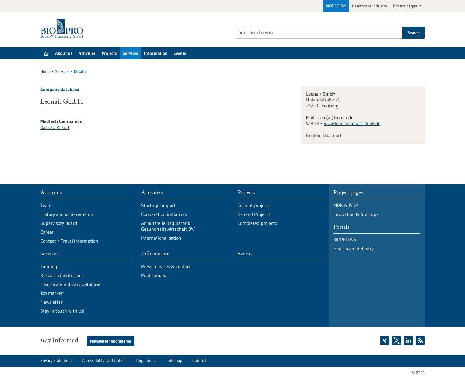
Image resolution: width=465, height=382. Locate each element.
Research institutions (62, 275)
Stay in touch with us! (62, 311)
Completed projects (257, 223)
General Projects (253, 214)
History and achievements (66, 214)
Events (179, 53)
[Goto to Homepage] (63, 29)
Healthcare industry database (70, 284)
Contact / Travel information (69, 241)
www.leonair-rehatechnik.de (352, 123)
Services (130, 53)
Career (47, 232)
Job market (51, 293)
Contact (199, 360)
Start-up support (158, 205)
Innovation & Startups (355, 214)
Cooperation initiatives (164, 214)
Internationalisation (161, 238)
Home (45, 71)
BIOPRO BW (336, 6)
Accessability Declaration (104, 360)
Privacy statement (56, 360)
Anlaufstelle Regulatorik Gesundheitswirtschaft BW (168, 226)
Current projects (253, 205)
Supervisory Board (58, 223)
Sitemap (175, 360)
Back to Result (54, 127)
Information (156, 53)
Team (46, 205)
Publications (153, 275)
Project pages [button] (405, 6)
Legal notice (146, 360)
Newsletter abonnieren (110, 341)
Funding (48, 266)
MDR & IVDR (346, 205)
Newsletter (51, 302)
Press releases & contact (166, 266)
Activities (87, 53)
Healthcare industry (369, 6)
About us (64, 53)
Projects (109, 53)
